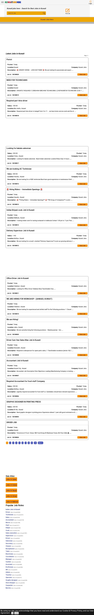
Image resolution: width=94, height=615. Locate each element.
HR (11, 572)
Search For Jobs (12, 13)
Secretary (14, 546)
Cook (13, 533)
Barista (13, 590)
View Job (82, 74)
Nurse (13, 525)
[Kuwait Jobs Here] (13, 3)
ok (12, 613)
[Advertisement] (47, 37)
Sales (13, 520)
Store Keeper (15, 585)
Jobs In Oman (11, 499)
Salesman (14, 543)
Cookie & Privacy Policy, (73, 611)
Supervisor (14, 538)
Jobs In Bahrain (12, 504)
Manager (14, 562)
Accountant (15, 522)
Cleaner (13, 548)
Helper (13, 530)
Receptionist (15, 551)
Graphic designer (16, 583)
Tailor (12, 554)
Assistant (14, 567)
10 (35, 445)
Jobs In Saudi (11, 493)
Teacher (13, 577)
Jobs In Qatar (11, 482)
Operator (14, 580)
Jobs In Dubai (11, 487)
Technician (14, 517)
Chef (12, 528)
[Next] (40, 445)
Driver (13, 514)
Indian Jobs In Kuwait (13, 512)
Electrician (14, 556)
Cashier (13, 564)
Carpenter (14, 588)
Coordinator (15, 559)
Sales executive (16, 535)
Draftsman (14, 569)
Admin (13, 575)
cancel (16, 613)
